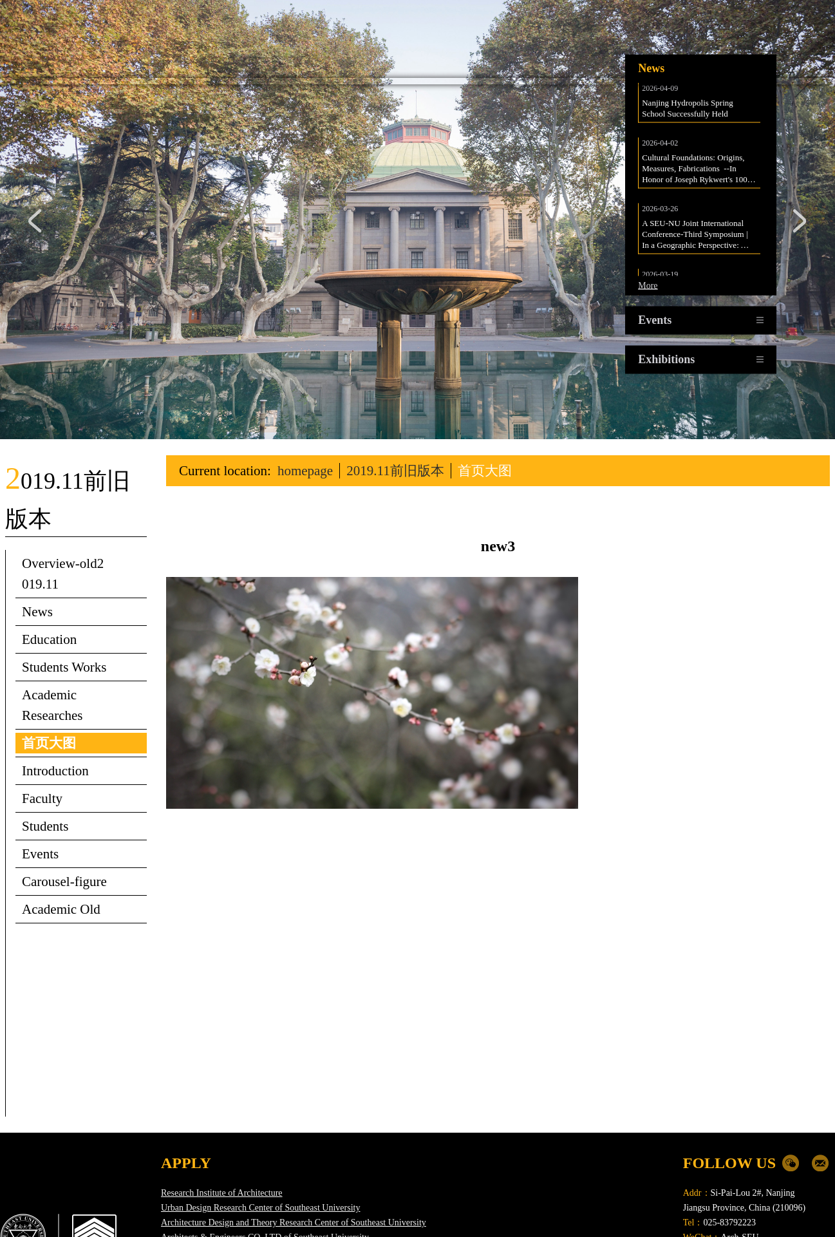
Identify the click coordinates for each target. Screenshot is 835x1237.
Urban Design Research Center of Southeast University (260, 1123)
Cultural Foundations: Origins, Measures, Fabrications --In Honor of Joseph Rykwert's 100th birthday (699, 84)
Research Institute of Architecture (222, 1108)
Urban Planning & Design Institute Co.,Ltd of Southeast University (282, 1168)
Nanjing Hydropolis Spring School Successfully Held (688, 24)
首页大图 (485, 386)
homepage (305, 386)
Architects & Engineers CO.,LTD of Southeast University (265, 1153)
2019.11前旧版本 (395, 386)
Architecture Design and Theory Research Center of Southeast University (293, 1138)
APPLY (186, 1078)
